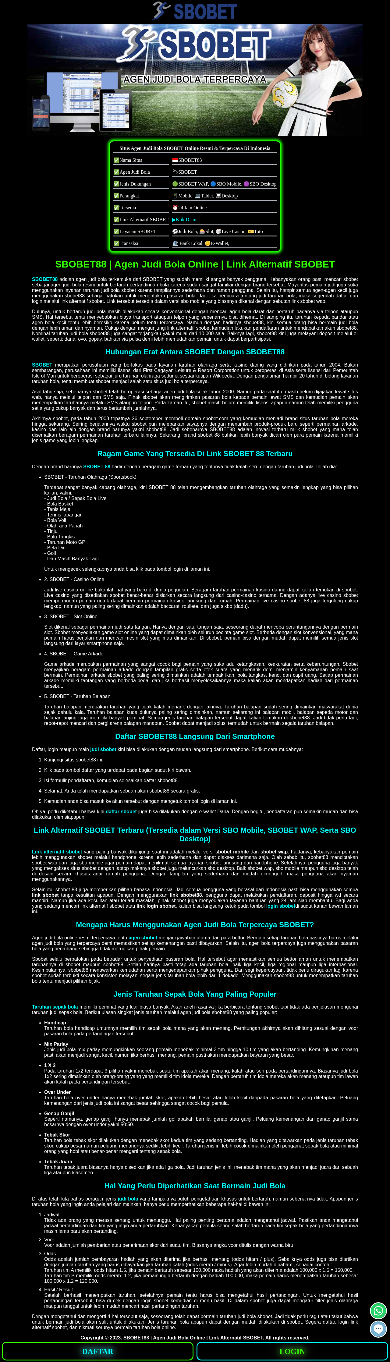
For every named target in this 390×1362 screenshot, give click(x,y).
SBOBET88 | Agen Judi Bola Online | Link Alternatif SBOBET (193, 1337)
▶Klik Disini (185, 219)
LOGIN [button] (292, 1351)
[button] (378, 1329)
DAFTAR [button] (97, 1351)
